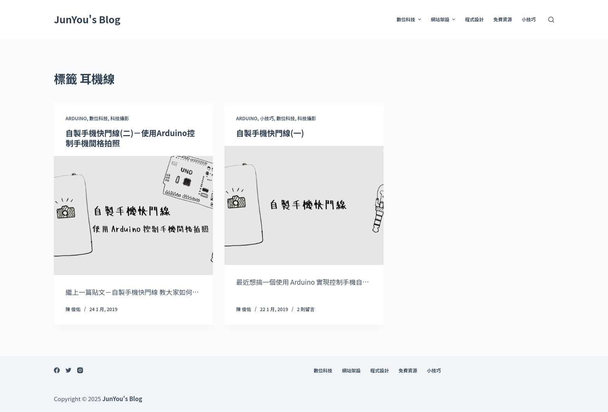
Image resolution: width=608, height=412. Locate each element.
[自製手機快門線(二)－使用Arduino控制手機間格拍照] (133, 215)
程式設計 (474, 19)
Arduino (76, 118)
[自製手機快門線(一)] (304, 205)
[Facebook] (57, 370)
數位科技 (410, 19)
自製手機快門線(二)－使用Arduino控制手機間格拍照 (130, 138)
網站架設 (444, 19)
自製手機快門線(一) (270, 132)
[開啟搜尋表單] (551, 20)
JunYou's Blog (87, 19)
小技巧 (528, 19)
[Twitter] (68, 370)
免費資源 (502, 19)
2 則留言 (306, 309)
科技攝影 (120, 118)
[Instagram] (80, 370)
